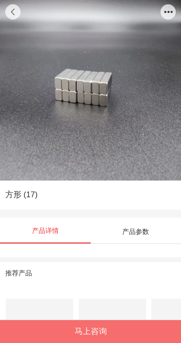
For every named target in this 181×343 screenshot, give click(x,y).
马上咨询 (91, 331)
